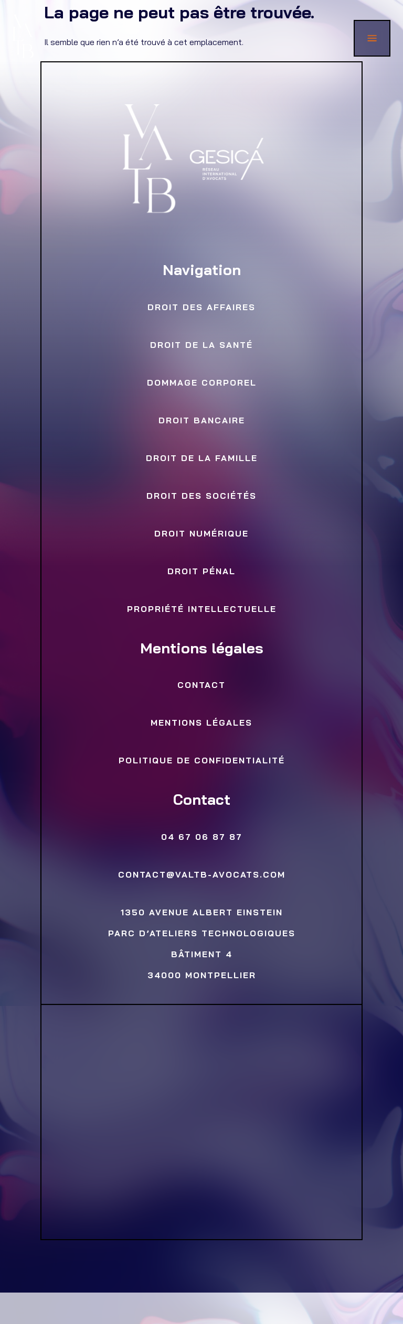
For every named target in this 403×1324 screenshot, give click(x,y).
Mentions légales (201, 723)
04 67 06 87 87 (201, 838)
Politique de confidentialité (201, 761)
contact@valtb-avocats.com (201, 875)
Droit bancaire (201, 421)
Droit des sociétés (201, 497)
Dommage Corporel (201, 383)
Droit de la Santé (201, 346)
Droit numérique (201, 534)
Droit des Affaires (201, 308)
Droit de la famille (201, 459)
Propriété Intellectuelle (201, 610)
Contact (201, 686)
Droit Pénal (201, 572)
